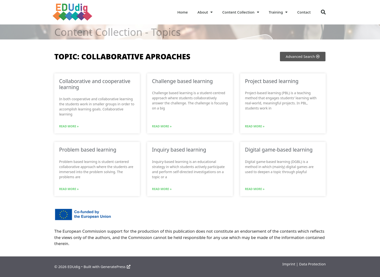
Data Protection (312, 264)
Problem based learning (87, 149)
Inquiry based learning (179, 149)
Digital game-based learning (279, 149)
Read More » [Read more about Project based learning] (255, 126)
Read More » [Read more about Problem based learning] (69, 189)
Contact (304, 12)
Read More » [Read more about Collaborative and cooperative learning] (69, 126)
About (205, 12)
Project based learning (272, 81)
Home (182, 12)
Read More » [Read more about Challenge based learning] (162, 126)
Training (278, 12)
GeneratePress (115, 266)
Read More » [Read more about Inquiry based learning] (162, 189)
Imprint (288, 264)
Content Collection (240, 12)
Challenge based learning (182, 81)
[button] (323, 12)
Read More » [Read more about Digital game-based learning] (255, 189)
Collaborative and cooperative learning (94, 84)
